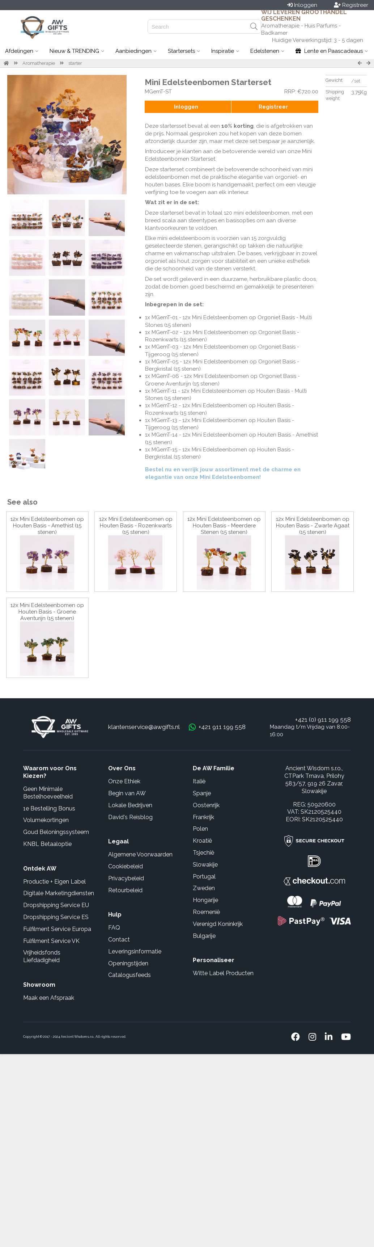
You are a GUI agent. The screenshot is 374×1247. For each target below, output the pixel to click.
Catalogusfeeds (129, 975)
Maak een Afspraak (48, 997)
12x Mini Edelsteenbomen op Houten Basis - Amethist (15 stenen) (47, 525)
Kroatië (202, 840)
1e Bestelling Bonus (49, 808)
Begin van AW (127, 793)
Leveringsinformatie (134, 951)
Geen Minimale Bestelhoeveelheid (48, 792)
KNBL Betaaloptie (47, 844)
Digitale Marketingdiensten (58, 893)
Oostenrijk (206, 805)
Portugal (204, 876)
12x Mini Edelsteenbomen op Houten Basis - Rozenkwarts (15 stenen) (136, 525)
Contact (119, 939)
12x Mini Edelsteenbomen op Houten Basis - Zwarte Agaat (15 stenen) (312, 525)
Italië (199, 781)
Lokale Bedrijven (130, 805)
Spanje (202, 793)
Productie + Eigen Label (54, 881)
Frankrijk (203, 817)
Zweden (204, 888)
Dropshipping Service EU (56, 905)
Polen (200, 828)
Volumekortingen (46, 820)
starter (75, 63)
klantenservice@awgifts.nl (144, 726)
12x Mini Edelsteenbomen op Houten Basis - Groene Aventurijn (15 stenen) (47, 612)
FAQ (114, 927)
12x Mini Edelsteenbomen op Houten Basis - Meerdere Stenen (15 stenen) (224, 525)
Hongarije (205, 900)
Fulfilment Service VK (51, 941)
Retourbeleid (125, 890)
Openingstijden (128, 963)
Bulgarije (204, 935)
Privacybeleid (126, 878)
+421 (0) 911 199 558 (323, 719)
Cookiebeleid (125, 866)
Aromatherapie (38, 63)
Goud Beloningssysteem (56, 832)
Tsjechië (203, 852)
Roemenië (206, 912)
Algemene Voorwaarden (140, 854)
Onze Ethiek (124, 781)
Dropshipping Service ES (56, 917)
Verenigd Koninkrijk (218, 923)
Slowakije (205, 864)
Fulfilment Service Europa (57, 929)
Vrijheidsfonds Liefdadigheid (41, 956)
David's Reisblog (130, 817)
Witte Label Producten (223, 973)
